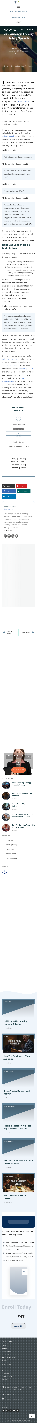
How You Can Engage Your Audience (18, 1050)
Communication (11, 858)
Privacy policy (6, 1351)
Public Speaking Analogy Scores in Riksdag (21, 784)
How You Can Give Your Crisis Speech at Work (23, 826)
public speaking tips (10, 359)
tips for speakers (26, 368)
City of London (23, 101)
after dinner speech (10, 365)
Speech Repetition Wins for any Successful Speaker (22, 815)
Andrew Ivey (9, 509)
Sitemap (4, 1360)
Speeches (9, 840)
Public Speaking (11, 844)
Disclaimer (5, 1354)
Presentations (11, 854)
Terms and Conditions (9, 1357)
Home (4, 1345)
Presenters (10, 849)
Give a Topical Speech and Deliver (22, 805)
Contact (4, 1348)
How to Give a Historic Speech (18, 1189)
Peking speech (8, 136)
